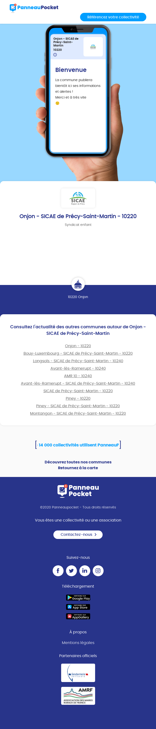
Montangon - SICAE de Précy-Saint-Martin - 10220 (78, 413)
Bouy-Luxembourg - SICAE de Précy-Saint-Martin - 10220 (78, 353)
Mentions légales (78, 643)
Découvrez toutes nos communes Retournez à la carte (78, 465)
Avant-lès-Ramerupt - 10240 (78, 368)
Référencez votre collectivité (113, 17)
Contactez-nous (79, 535)
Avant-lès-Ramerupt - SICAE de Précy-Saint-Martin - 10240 (78, 383)
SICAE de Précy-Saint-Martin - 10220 (78, 391)
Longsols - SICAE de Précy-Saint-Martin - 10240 (78, 361)
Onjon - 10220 (78, 346)
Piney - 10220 (78, 398)
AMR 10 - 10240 (78, 376)
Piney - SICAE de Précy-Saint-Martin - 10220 (78, 406)
